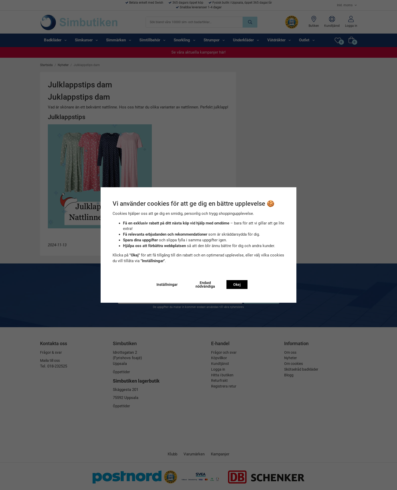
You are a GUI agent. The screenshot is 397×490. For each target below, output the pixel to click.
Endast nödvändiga (205, 284)
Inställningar (167, 284)
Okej (237, 284)
